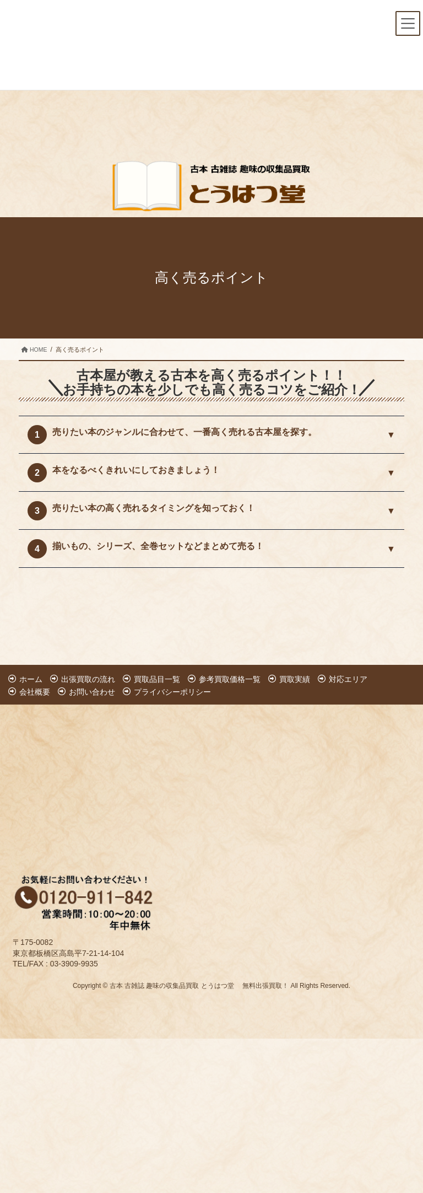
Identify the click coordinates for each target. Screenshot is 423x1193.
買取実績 (294, 679)
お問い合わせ (92, 691)
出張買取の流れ (88, 679)
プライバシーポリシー (172, 691)
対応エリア (348, 679)
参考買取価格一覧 (230, 679)
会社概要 (34, 691)
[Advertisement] (79, 775)
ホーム (30, 679)
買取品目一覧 (157, 679)
